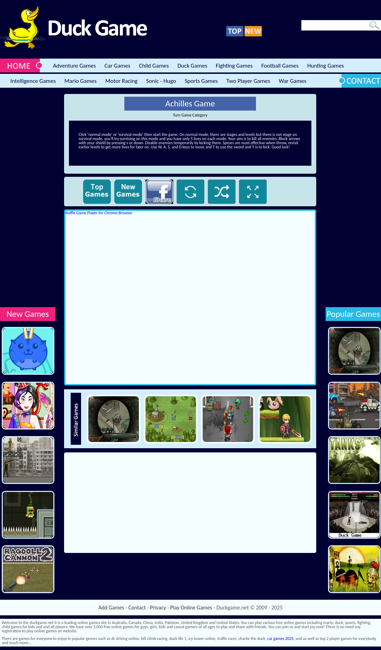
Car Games (118, 65)
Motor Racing (121, 81)
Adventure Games (74, 65)
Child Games (154, 65)
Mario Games (80, 81)
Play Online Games (191, 607)
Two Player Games (248, 81)
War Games (293, 81)
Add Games (111, 607)
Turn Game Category (190, 115)
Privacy (158, 607)
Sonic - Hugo (161, 81)
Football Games (279, 65)
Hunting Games (325, 65)
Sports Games (201, 81)
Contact (137, 607)
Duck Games (192, 65)
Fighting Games (234, 65)
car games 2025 (280, 638)
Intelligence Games (33, 81)
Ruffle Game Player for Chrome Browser (98, 212)
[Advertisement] (27, 198)
